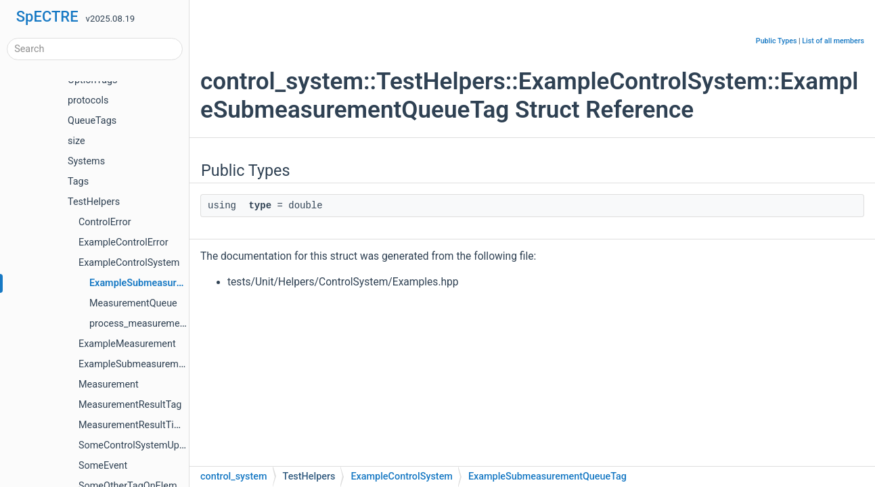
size (76, 141)
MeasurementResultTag (129, 405)
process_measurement (138, 323)
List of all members (833, 41)
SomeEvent (102, 465)
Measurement (108, 384)
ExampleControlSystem (128, 263)
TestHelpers (94, 202)
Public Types (776, 41)
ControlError (104, 222)
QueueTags (92, 120)
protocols (88, 100)
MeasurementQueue (133, 303)
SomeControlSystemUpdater (140, 445)
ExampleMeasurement (127, 344)
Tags (78, 181)
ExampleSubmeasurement (135, 364)
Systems (86, 161)
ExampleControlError (123, 242)
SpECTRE (47, 16)
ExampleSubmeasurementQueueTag (168, 283)
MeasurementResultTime (132, 425)
